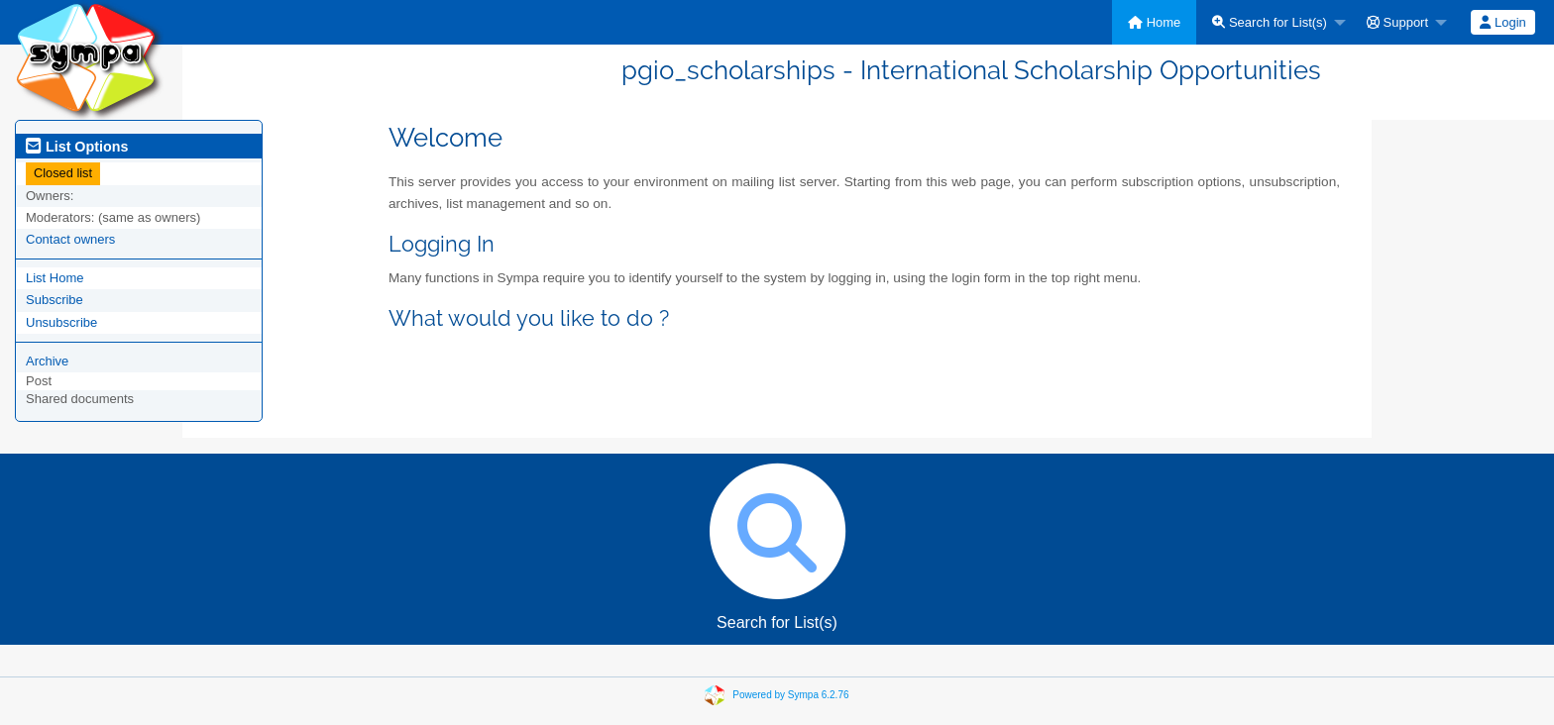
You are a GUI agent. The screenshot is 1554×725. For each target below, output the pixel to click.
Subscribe (54, 299)
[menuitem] (1154, 22)
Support (1397, 22)
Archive (47, 361)
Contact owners (70, 239)
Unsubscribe (61, 322)
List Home (55, 277)
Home (1154, 22)
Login (1502, 22)
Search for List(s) (1269, 22)
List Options (77, 147)
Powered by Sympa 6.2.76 (790, 693)
